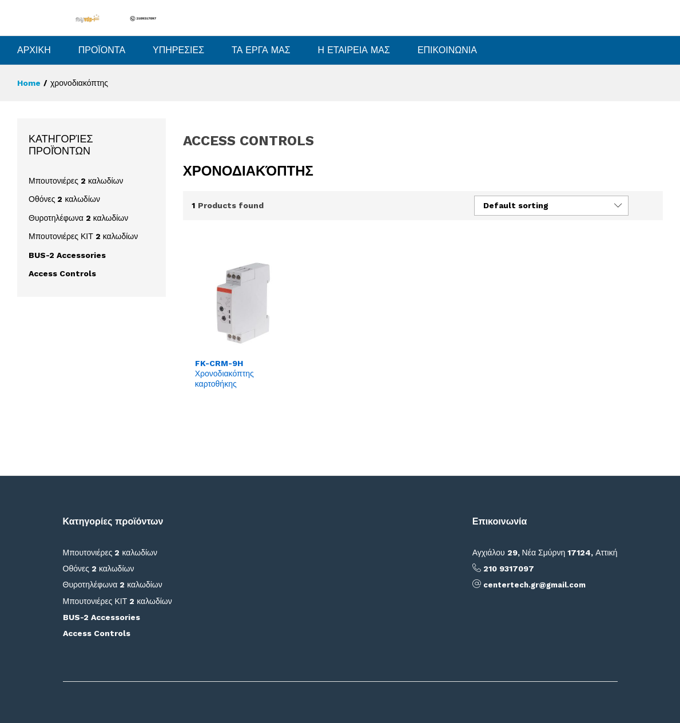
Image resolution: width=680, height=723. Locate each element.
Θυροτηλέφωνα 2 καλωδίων (78, 218)
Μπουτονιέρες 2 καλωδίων (76, 180)
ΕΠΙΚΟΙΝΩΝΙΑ (447, 50)
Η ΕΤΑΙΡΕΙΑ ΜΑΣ (354, 50)
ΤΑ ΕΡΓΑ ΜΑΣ (261, 50)
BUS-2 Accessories (67, 255)
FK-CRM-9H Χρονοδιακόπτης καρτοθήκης (224, 373)
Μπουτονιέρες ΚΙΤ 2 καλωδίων (83, 236)
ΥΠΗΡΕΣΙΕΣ (178, 50)
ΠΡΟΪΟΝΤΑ (101, 50)
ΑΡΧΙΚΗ (34, 50)
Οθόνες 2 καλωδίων (64, 199)
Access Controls (62, 273)
